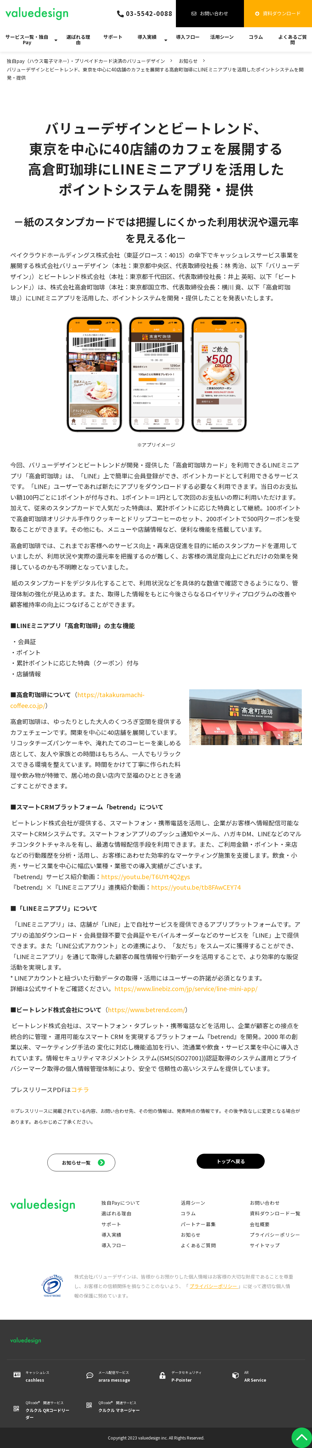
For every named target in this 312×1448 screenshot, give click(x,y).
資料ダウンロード (282, 13)
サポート (112, 36)
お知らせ (188, 60)
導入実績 (147, 36)
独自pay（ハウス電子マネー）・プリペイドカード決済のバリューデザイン (86, 60)
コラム (256, 36)
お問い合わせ (214, 13)
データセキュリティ (193, 1376)
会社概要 (260, 1224)
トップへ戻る (230, 1161)
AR (266, 1376)
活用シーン (222, 36)
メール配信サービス (120, 1376)
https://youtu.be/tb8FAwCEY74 (196, 887)
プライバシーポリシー (275, 1234)
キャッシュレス (47, 1376)
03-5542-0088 (149, 13)
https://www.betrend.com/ (146, 1009)
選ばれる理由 (78, 39)
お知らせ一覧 (76, 1162)
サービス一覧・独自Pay (26, 39)
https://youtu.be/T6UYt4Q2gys (145, 876)
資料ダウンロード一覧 (275, 1213)
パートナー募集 (198, 1224)
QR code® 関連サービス (47, 1410)
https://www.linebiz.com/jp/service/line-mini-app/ (186, 988)
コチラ (80, 1089)
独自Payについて (121, 1202)
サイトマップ (265, 1245)
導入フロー (188, 36)
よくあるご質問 (292, 39)
